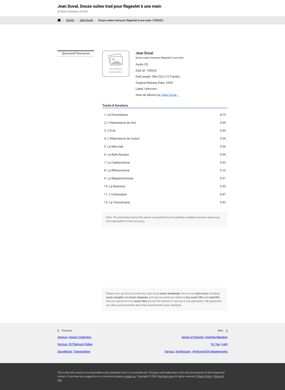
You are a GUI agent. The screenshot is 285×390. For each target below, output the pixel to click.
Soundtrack (64, 351)
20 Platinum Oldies (81, 344)
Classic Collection (80, 337)
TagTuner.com (166, 376)
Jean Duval (86, 20)
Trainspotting (81, 351)
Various (62, 337)
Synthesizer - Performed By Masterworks (202, 351)
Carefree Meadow (216, 337)
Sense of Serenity (193, 337)
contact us (130, 376)
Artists (70, 20)
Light (224, 344)
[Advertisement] (142, 37)
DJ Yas (215, 344)
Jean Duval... (170, 95)
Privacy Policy (204, 376)
